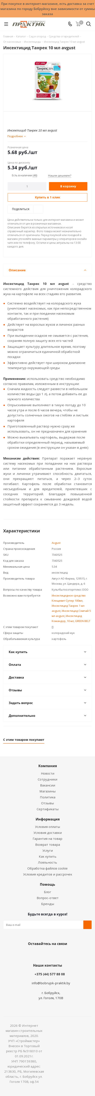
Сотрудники (47, 779)
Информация (48, 819)
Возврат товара (47, 844)
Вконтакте (30, 953)
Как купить (47, 856)
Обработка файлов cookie (47, 868)
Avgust (56, 543)
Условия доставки (48, 832)
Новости (47, 773)
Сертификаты (48, 809)
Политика (47, 797)
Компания (47, 766)
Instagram (52, 953)
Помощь (47, 884)
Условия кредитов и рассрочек (47, 874)
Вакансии (47, 785)
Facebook (41, 953)
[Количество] (27, 186)
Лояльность (47, 862)
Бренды (47, 904)
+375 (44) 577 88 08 (50, 974)
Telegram (62, 953)
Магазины (47, 791)
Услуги (47, 850)
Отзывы (47, 803)
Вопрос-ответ (48, 898)
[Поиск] (88, 25)
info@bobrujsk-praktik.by (51, 983)
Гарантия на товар (47, 838)
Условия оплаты (47, 826)
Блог (47, 892)
